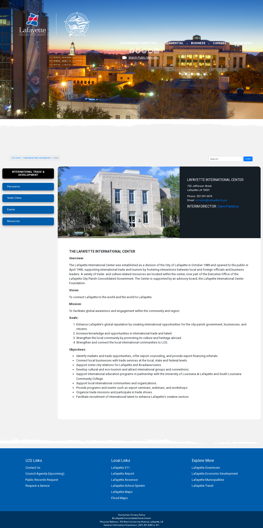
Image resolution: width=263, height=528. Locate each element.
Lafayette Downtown (206, 467)
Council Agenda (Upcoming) (44, 473)
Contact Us (32, 467)
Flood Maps (119, 498)
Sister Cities (14, 197)
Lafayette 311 (120, 467)
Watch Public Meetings (144, 57)
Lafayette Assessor (124, 480)
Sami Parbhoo (228, 206)
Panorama (13, 186)
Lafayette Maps (122, 492)
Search (248, 159)
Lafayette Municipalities (208, 480)
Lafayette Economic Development (215, 473)
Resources (13, 221)
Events (11, 209)
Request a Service (37, 485)
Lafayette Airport (122, 473)
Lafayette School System (128, 485)
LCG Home (16, 158)
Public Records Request (41, 480)
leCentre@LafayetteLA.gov (211, 200)
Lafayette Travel (202, 485)
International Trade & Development (37, 158)
